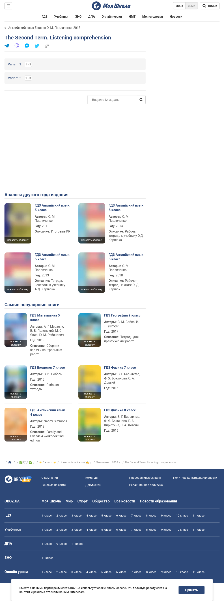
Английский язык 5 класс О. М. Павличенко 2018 (44, 28)
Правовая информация (145, 477)
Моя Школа (51, 501)
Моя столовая (152, 16)
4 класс (91, 515)
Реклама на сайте (53, 485)
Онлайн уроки (112, 16)
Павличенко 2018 (107, 462)
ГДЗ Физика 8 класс (120, 410)
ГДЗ (44, 16)
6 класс (121, 515)
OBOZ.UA (12, 501)
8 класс (151, 515)
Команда (91, 477)
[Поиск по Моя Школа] (209, 5)
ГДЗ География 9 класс (122, 315)
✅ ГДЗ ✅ (25, 462)
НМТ (132, 16)
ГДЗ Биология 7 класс (47, 368)
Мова (179, 6)
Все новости (124, 501)
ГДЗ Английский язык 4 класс (47, 412)
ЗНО (78, 16)
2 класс (61, 515)
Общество (101, 501)
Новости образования (158, 501)
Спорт (83, 501)
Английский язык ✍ (76, 462)
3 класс (76, 515)
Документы (93, 485)
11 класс (199, 515)
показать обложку (17, 240)
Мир (69, 501)
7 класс (136, 515)
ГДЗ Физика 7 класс (120, 368)
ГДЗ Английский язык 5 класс (52, 207)
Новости (176, 16)
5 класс (106, 515)
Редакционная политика (146, 485)
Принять (191, 590)
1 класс (46, 515)
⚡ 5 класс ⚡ (47, 462)
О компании (49, 477)
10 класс (182, 515)
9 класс (166, 515)
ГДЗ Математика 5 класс (45, 317)
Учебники (61, 16)
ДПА (91, 16)
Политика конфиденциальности (195, 477)
